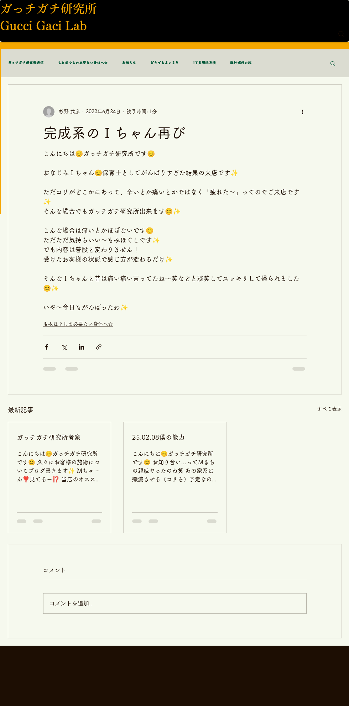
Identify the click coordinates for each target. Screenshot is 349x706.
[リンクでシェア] (98, 347)
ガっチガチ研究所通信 (25, 63)
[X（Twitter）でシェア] (64, 347)
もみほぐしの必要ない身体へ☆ (83, 63)
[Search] (341, 34)
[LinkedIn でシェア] (81, 347)
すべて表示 (329, 408)
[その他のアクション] (302, 112)
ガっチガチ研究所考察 (49, 437)
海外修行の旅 (240, 63)
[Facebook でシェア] (46, 347)
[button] (332, 63)
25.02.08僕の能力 (158, 437)
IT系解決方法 (204, 63)
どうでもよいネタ (164, 63)
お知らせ (129, 63)
